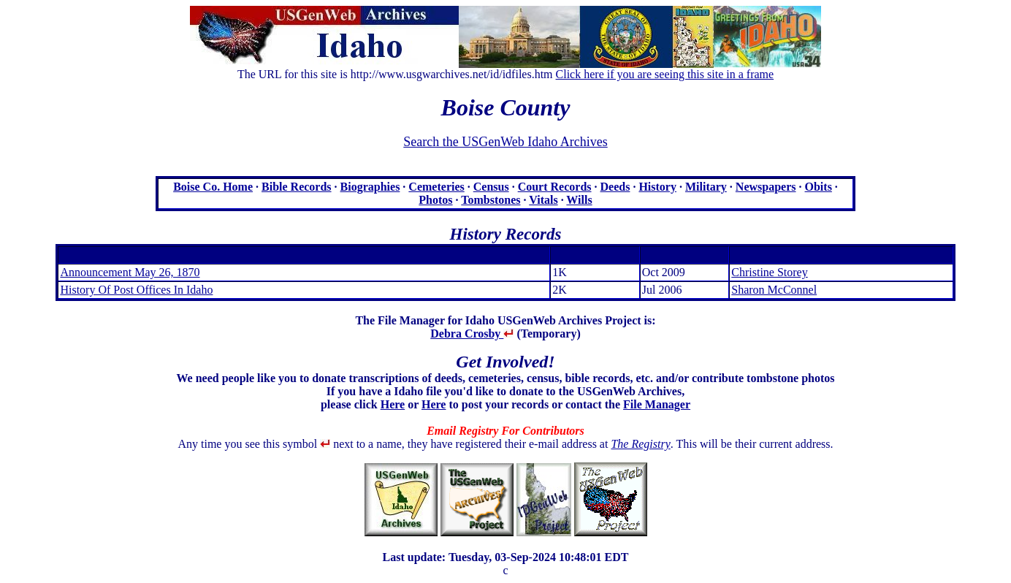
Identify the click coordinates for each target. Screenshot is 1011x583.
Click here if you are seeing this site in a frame (665, 74)
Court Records (555, 186)
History (657, 186)
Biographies (370, 186)
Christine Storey (769, 272)
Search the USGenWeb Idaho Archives (505, 141)
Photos (435, 200)
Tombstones (490, 200)
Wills (579, 200)
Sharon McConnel (774, 289)
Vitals (543, 200)
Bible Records (297, 186)
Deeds (615, 186)
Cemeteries (436, 186)
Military (706, 186)
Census (491, 186)
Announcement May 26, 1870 (129, 272)
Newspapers (766, 186)
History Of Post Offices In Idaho (136, 289)
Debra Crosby (472, 333)
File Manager (656, 404)
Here (393, 404)
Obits (818, 186)
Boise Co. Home (213, 186)
